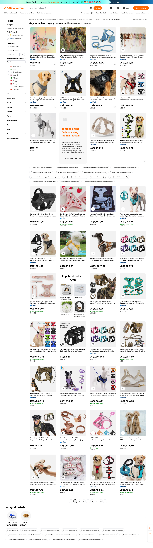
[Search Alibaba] (59, 8)
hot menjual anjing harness (16, 539)
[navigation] (16, 260)
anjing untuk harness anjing (119, 177)
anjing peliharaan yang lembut (113, 530)
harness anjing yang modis (50, 530)
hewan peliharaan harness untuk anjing (43, 181)
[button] (91, 8)
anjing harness (12, 530)
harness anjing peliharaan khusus (66, 172)
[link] (150, 528)
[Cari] (98, 8)
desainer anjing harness (129, 535)
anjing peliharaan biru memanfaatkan (63, 539)
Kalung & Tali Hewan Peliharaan (89, 19)
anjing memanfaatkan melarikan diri (91, 539)
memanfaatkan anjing (98, 177)
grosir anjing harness (86, 535)
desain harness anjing (29, 530)
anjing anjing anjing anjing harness (75, 177)
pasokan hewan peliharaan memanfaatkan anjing (59, 535)
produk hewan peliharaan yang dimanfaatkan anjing (23, 535)
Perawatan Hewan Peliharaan (46, 19)
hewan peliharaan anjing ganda (41, 172)
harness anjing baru (70, 530)
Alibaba (31, 19)
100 (101, 501)
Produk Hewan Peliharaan (67, 19)
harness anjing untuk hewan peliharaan (124, 167)
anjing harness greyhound (38, 539)
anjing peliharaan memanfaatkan (67, 167)
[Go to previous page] (71, 501)
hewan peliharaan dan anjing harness (93, 172)
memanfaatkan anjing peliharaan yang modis (45, 177)
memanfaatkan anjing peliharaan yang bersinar (98, 181)
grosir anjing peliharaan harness (41, 167)
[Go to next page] (105, 501)
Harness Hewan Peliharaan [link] (111, 19)
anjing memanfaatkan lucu (90, 530)
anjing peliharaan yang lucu (69, 181)
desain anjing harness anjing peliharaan (95, 167)
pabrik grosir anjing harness (107, 535)
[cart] (118, 8)
